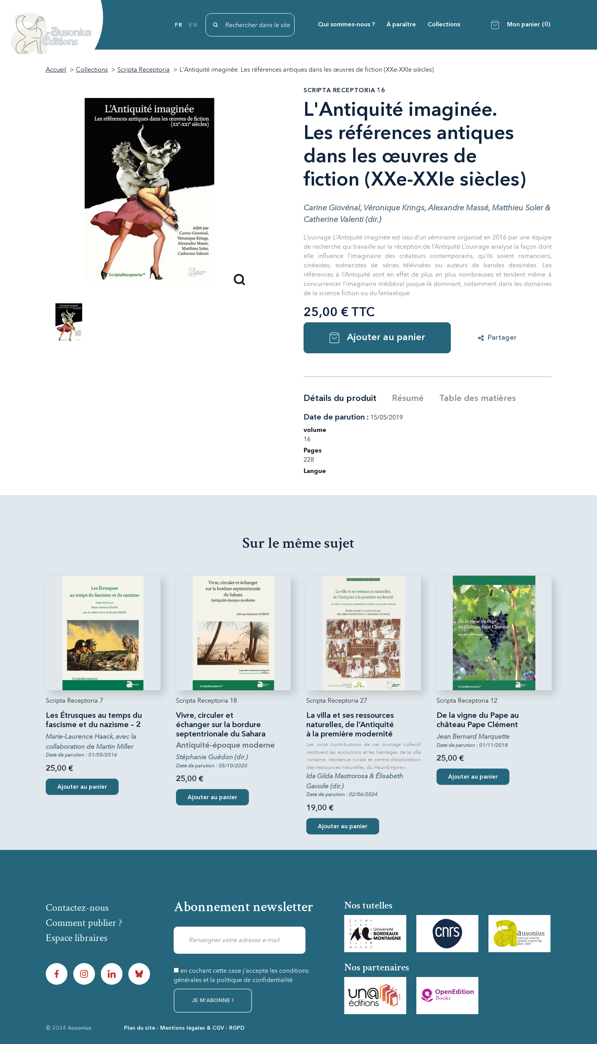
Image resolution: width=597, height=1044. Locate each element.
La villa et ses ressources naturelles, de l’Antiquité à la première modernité (350, 725)
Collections (444, 25)
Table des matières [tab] (477, 398)
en (193, 25)
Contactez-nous (77, 907)
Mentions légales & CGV (192, 1028)
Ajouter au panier (377, 337)
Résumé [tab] (408, 398)
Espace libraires (76, 937)
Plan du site (139, 1028)
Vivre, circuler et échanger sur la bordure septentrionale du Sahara (221, 725)
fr (179, 25)
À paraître (401, 25)
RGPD (237, 1028)
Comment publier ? (84, 922)
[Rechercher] (250, 24)
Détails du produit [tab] (340, 398)
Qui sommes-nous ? (346, 25)
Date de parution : (336, 417)
